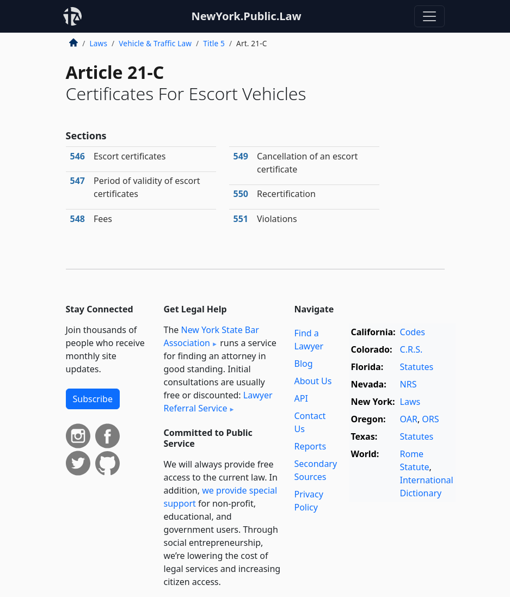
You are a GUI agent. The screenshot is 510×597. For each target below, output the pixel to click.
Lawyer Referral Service (218, 401)
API (301, 398)
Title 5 (214, 43)
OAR (408, 419)
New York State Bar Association (211, 336)
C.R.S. (411, 349)
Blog (303, 364)
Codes (412, 332)
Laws (99, 43)
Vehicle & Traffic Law (155, 43)
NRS (408, 384)
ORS (430, 419)
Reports (310, 446)
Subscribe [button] (93, 399)
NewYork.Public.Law (246, 16)
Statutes (417, 367)
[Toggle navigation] (429, 16)
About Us (313, 381)
